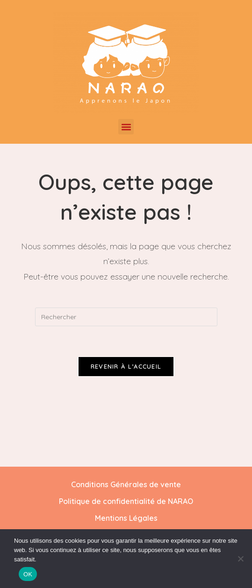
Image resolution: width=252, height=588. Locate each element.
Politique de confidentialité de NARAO (126, 502)
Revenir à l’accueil (126, 367)
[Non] (240, 558)
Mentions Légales (126, 519)
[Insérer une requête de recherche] (126, 317)
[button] (126, 126)
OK (27, 574)
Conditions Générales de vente (126, 485)
